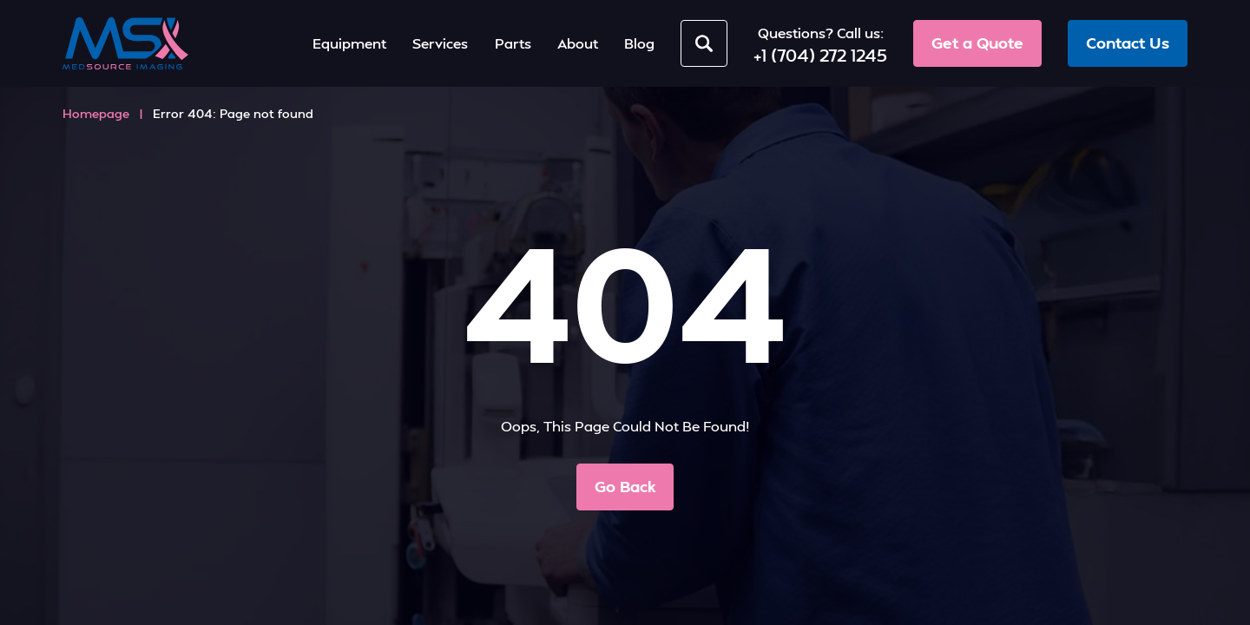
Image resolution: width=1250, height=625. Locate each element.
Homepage (95, 113)
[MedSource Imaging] (125, 43)
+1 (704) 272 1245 (820, 54)
